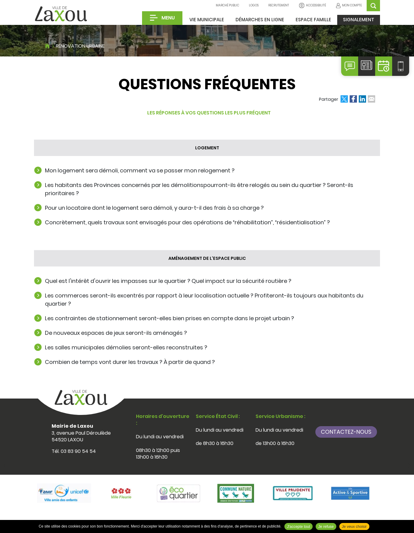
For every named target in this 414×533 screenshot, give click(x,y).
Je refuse (326, 527)
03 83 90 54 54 (78, 451)
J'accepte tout (298, 527)
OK (373, 5)
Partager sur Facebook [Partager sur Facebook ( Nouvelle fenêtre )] (353, 99)
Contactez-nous (346, 432)
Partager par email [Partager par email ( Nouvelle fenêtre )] (371, 99)
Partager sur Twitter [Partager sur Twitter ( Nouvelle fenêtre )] (344, 99)
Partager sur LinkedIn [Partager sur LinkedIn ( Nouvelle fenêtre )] (362, 99)
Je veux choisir (354, 527)
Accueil (47, 45)
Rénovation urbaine (80, 45)
